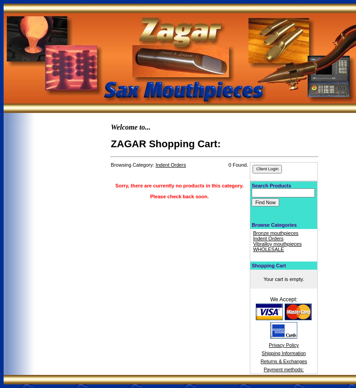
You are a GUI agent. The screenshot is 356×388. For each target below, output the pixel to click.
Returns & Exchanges (284, 361)
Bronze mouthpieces (275, 233)
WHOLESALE (268, 249)
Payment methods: (284, 369)
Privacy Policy (284, 345)
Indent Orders (268, 238)
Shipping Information (284, 353)
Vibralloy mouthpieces (277, 244)
